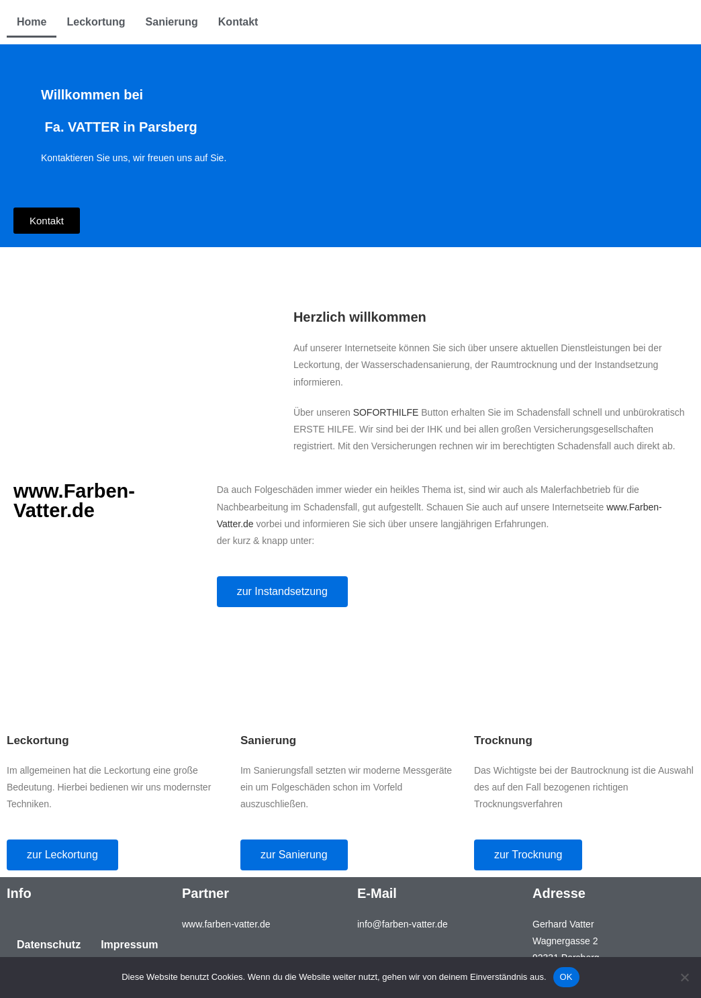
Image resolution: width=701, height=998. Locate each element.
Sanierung (172, 22)
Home (31, 22)
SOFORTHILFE (387, 412)
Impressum (129, 944)
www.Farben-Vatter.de (74, 500)
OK (566, 977)
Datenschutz (49, 944)
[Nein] (684, 977)
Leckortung (95, 22)
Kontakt (238, 22)
